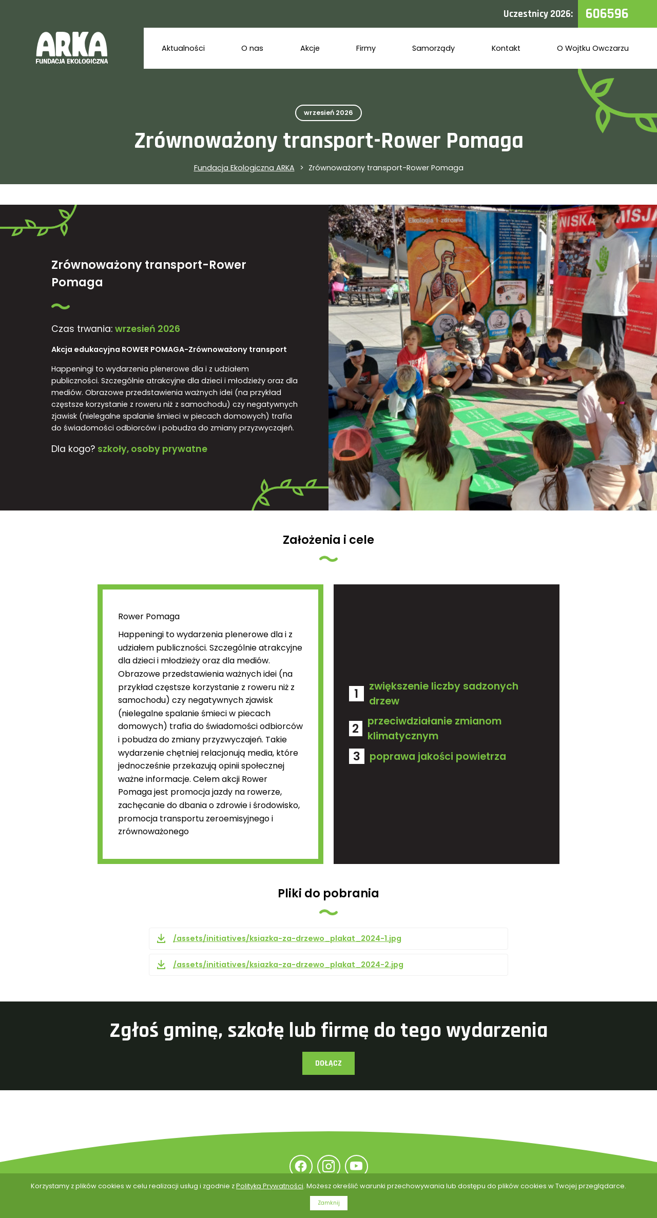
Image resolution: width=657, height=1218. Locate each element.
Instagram (328, 1166)
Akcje (310, 48)
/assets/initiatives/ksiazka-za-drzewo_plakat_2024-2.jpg (288, 964)
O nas (252, 48)
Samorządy (433, 48)
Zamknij (329, 1203)
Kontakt (506, 48)
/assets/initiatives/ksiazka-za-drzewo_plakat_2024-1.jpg (287, 938)
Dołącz (328, 1063)
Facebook (301, 1166)
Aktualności (183, 48)
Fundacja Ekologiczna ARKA (244, 168)
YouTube (356, 1166)
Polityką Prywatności (269, 1186)
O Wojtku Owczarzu (593, 48)
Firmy (366, 48)
